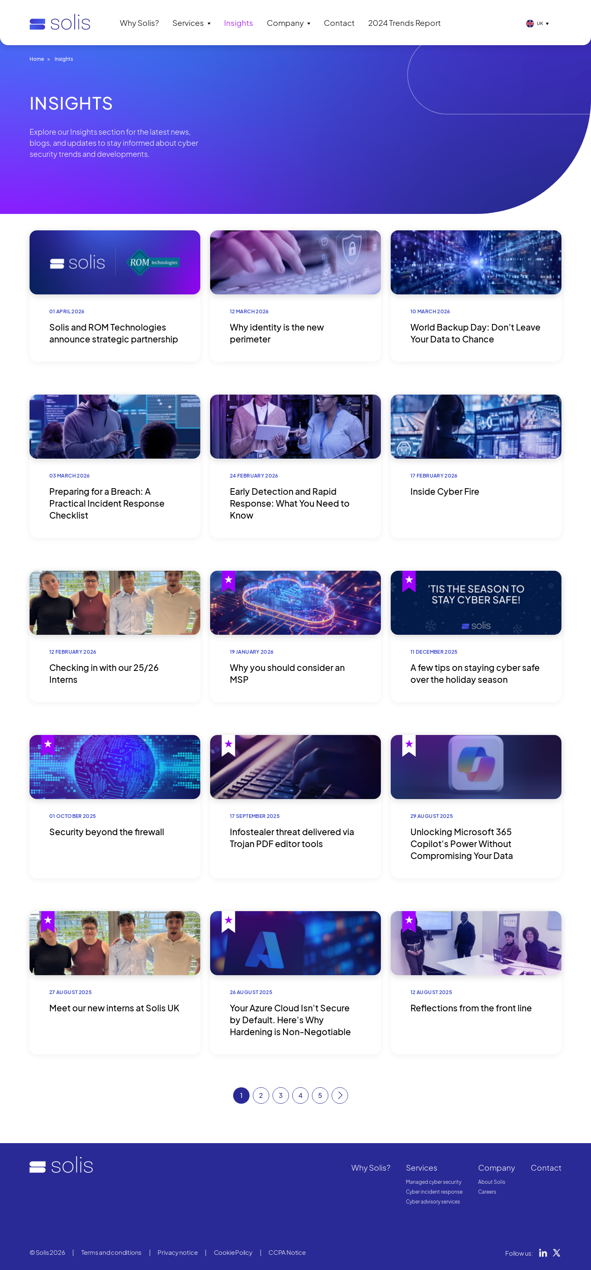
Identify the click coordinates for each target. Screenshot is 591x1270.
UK (540, 23)
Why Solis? (139, 23)
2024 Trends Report (404, 23)
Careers (487, 1192)
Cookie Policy (233, 1252)
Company (285, 23)
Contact (339, 23)
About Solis (491, 1182)
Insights (238, 23)
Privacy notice (177, 1252)
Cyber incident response (434, 1192)
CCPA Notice (287, 1252)
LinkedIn (543, 1253)
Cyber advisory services (433, 1202)
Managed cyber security (433, 1182)
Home (37, 59)
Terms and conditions (111, 1252)
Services (188, 23)
